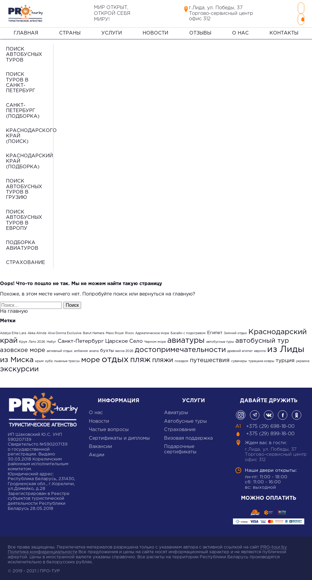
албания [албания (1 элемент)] (81, 349)
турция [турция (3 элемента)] (285, 358)
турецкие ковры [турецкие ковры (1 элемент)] (261, 359)
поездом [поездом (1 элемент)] (181, 359)
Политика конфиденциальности (42, 550)
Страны (70, 31)
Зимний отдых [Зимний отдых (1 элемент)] (235, 330)
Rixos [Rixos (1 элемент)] (129, 330)
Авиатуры (176, 410)
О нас (240, 31)
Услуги (111, 31)
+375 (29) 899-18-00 (268, 18)
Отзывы (200, 31)
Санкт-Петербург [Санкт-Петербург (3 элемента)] (81, 339)
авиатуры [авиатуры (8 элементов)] (186, 338)
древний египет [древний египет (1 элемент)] (240, 349)
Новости (155, 31)
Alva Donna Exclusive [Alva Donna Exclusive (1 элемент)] (64, 330)
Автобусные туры (185, 419)
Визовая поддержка (188, 436)
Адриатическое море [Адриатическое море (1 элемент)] (152, 330)
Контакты (284, 31)
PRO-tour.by (273, 545)
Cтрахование (180, 427)
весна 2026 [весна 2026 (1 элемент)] (124, 349)
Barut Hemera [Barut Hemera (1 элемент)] (93, 330)
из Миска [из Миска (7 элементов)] (17, 358)
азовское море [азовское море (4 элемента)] (22, 348)
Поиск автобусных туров (24, 52)
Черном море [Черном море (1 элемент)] (155, 339)
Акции (96, 453)
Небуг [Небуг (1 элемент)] (51, 339)
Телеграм (254, 412)
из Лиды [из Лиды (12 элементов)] (285, 347)
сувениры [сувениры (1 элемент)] (239, 359)
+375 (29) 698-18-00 (268, 8)
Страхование (25, 260)
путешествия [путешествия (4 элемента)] (210, 358)
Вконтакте (268, 412)
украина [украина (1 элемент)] (302, 359)
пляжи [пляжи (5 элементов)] (162, 358)
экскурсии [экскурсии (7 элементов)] (19, 367)
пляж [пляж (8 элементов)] (140, 357)
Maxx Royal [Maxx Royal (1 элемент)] (115, 330)
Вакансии (100, 444)
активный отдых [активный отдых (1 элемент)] (60, 349)
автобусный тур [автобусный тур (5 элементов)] (262, 338)
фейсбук (282, 412)
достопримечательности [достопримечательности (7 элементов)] (180, 348)
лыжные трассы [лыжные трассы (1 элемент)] (67, 359)
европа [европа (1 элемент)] (260, 349)
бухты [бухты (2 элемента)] (107, 348)
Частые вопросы (109, 427)
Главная (26, 31)
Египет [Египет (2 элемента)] (214, 330)
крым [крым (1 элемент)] (39, 359)
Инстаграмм (240, 412)
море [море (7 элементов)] (90, 358)
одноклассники (296, 412)
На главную (14, 309)
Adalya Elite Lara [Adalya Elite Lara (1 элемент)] (13, 330)
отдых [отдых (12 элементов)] (115, 357)
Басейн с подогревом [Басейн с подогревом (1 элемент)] (188, 330)
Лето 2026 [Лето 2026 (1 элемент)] (37, 339)
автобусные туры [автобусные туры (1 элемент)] (220, 339)
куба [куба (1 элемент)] (49, 359)
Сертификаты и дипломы (119, 436)
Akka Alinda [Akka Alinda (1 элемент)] (37, 330)
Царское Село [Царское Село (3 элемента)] (124, 339)
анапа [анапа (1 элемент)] (94, 349)
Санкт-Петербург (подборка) (23, 108)
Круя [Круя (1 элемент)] (23, 339)
